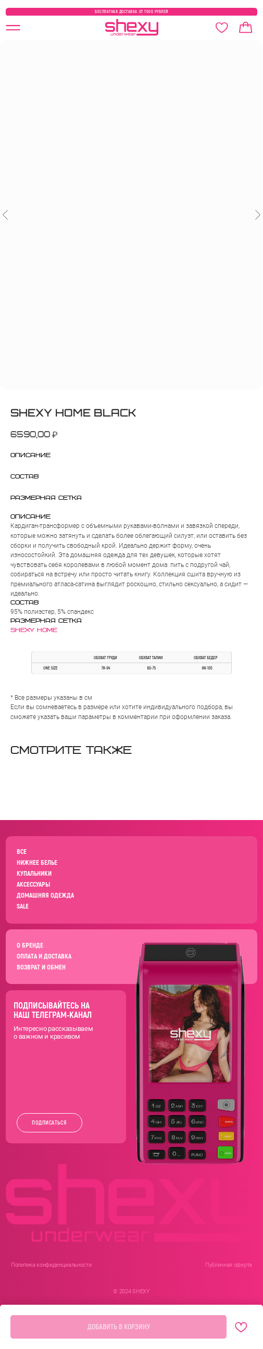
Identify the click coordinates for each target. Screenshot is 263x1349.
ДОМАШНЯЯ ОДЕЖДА (45, 895)
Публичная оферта (228, 1265)
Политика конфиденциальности (51, 1265)
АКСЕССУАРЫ (33, 884)
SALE (23, 906)
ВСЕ (22, 852)
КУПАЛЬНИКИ (34, 873)
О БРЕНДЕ (30, 945)
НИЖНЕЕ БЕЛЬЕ (37, 863)
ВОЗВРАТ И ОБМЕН (41, 967)
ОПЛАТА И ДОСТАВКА (44, 956)
